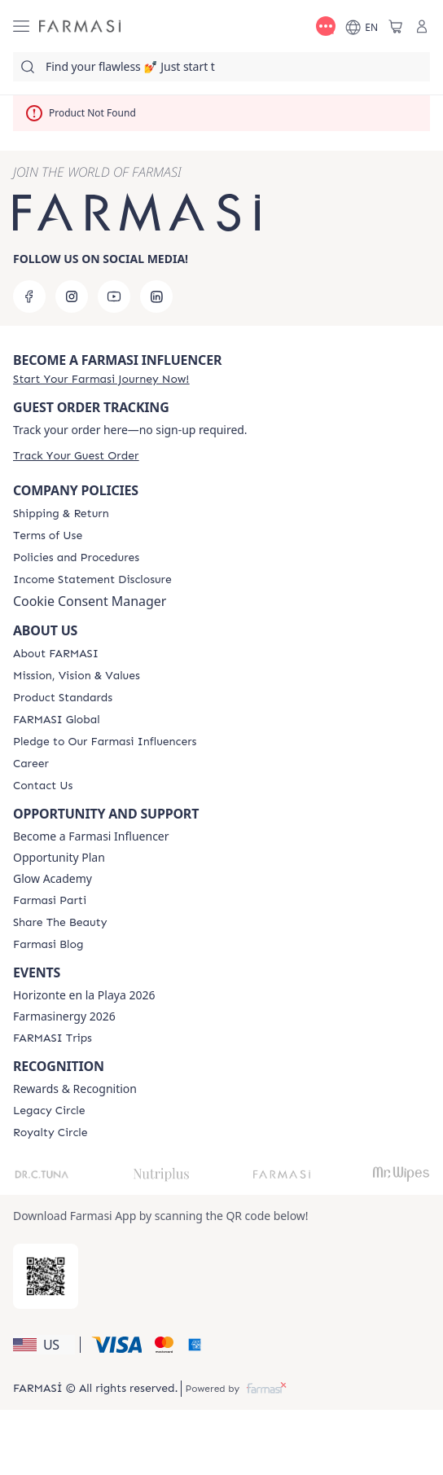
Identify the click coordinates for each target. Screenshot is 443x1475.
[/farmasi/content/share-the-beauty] (60, 922)
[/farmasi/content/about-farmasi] (56, 654)
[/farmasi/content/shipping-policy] (61, 513)
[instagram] (71, 296)
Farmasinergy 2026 (64, 1016)
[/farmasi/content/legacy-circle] (49, 1110)
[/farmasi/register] (101, 379)
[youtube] (114, 296)
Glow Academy (52, 878)
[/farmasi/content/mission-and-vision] (76, 676)
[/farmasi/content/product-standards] (62, 698)
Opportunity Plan (59, 857)
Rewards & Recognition (75, 1088)
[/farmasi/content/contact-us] (42, 785)
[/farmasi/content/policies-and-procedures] (76, 557)
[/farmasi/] (80, 26)
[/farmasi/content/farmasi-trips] (52, 1038)
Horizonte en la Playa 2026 (84, 995)
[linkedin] (156, 296)
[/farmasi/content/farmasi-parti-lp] (49, 900)
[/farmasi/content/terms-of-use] (47, 535)
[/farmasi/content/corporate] (56, 720)
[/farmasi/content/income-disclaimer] (92, 579)
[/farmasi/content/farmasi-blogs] (48, 944)
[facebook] (29, 296)
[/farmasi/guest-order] (75, 456)
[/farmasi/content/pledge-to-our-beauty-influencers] (104, 741)
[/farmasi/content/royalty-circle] (50, 1132)
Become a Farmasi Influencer (91, 836)
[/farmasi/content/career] (31, 763)
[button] (44, 1344)
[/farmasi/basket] (396, 26)
